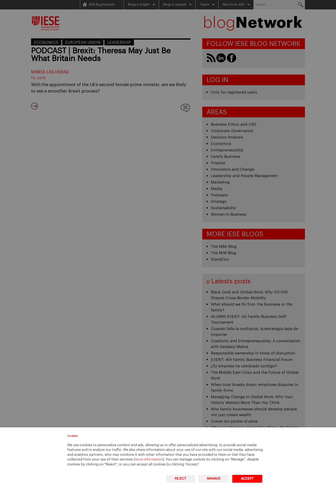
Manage (213, 478)
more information (149, 459)
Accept (247, 478)
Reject (180, 478)
